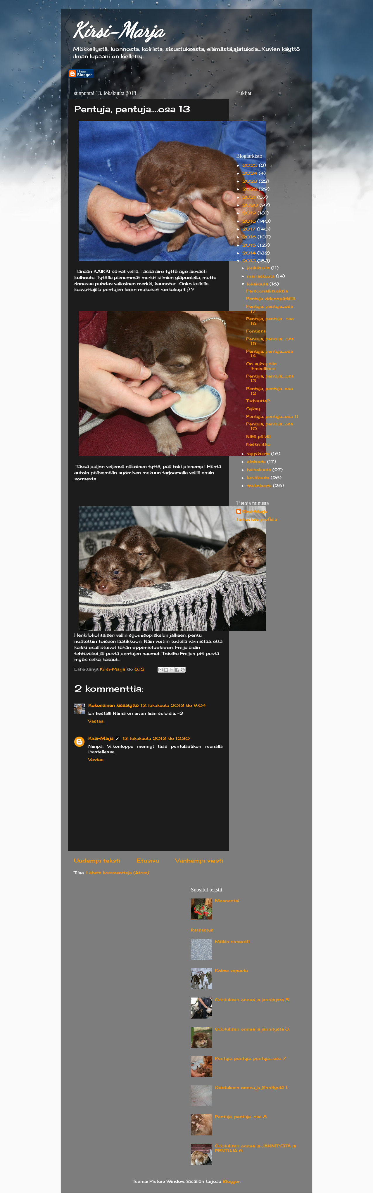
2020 (251, 205)
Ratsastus (202, 930)
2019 (250, 213)
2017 (249, 229)
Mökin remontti (232, 941)
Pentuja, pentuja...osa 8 (241, 1116)
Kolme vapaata (231, 970)
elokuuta (257, 461)
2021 (249, 197)
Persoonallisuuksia (267, 291)
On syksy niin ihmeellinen (261, 366)
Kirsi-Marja (117, 30)
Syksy (253, 408)
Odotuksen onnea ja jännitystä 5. (252, 1000)
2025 (250, 165)
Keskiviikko (258, 444)
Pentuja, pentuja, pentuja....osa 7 (250, 1058)
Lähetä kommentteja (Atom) (117, 872)
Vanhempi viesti (199, 860)
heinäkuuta (259, 469)
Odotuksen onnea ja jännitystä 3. (252, 1029)
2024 (250, 173)
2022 (250, 189)
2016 (250, 237)
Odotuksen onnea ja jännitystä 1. (251, 1087)
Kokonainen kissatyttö (113, 705)
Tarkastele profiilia (256, 519)
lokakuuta (258, 284)
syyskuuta (259, 453)
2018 (249, 221)
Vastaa (95, 721)
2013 (249, 261)
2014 (249, 253)
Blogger (231, 1181)
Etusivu (148, 860)
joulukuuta (259, 268)
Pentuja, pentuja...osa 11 (272, 416)
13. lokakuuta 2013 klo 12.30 (156, 738)
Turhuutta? (258, 401)
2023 (250, 181)
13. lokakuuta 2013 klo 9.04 (173, 705)
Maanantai (227, 900)
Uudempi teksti (97, 860)
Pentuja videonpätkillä (270, 298)
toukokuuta (260, 485)
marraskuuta (261, 276)
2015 (250, 245)
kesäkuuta (259, 477)
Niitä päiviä (258, 436)
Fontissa (256, 331)
